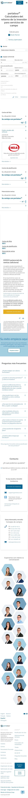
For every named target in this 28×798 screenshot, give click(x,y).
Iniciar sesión (20, 773)
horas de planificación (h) (7, 66)
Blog (16, 759)
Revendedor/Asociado (7, 749)
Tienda (16, 747)
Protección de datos (5, 787)
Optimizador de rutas (7, 769)
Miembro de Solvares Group (7, 792)
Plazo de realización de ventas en (9, 89)
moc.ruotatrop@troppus (15, 492)
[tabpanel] (14, 150)
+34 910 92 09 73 (15, 526)
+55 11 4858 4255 (15, 535)
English (3, 713)
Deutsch (8, 713)
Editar (16, 97)
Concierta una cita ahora (14, 311)
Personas (3, 60)
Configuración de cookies (13, 789)
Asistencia (22, 792)
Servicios (3, 755)
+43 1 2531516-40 (15, 539)
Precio (16, 740)
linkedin (26, 713)
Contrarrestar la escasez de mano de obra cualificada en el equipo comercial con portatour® (13, 295)
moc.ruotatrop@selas (15, 542)
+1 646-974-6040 (15, 537)
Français (3, 716)
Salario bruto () (19, 67)
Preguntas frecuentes (21, 756)
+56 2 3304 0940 (15, 530)
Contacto (3, 752)
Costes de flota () (5, 81)
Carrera (3, 746)
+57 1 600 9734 (15, 533)
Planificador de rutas (20, 732)
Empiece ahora (20, 2)
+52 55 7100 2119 (15, 528)
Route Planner (14, 35)
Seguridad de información (17, 787)
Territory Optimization (14, 40)
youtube (24, 713)
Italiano (8, 716)
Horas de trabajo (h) (20, 73)
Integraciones (18, 750)
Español (3, 718)
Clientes (3, 743)
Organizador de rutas (6, 766)
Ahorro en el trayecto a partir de (8, 93)
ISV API (17, 753)
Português (3, 720)
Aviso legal (3, 789)
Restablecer (24, 97)
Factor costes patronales (7, 85)
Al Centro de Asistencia (14, 486)
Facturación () (4, 73)
